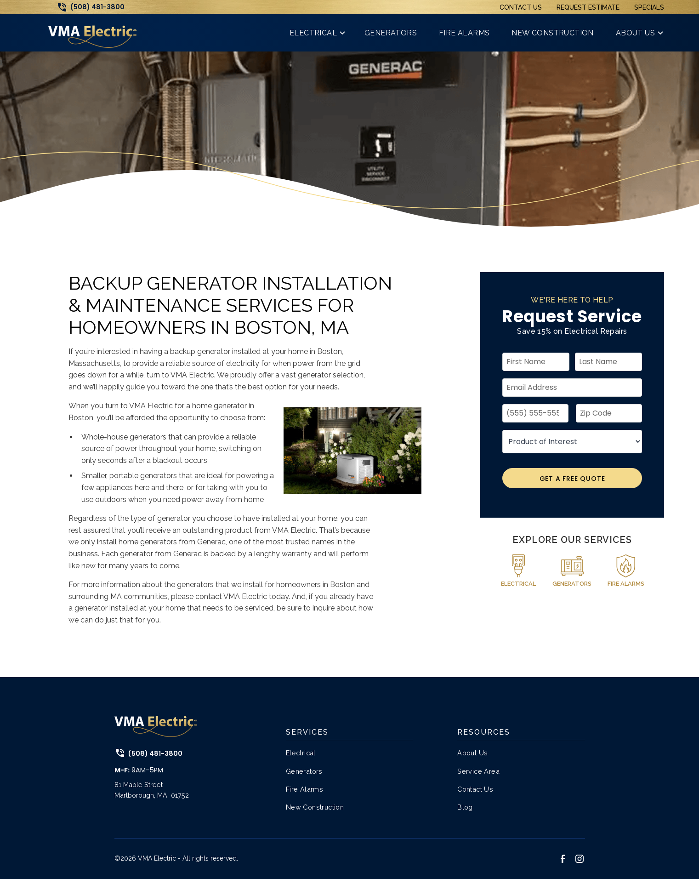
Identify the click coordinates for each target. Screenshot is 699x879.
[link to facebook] (562, 858)
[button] (315, 32)
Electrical (301, 753)
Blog (465, 807)
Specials (649, 7)
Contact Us (521, 7)
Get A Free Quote (572, 478)
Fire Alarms (304, 789)
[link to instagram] (579, 858)
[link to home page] (92, 32)
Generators (304, 771)
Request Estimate (588, 7)
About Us (472, 753)
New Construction (315, 807)
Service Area (478, 771)
